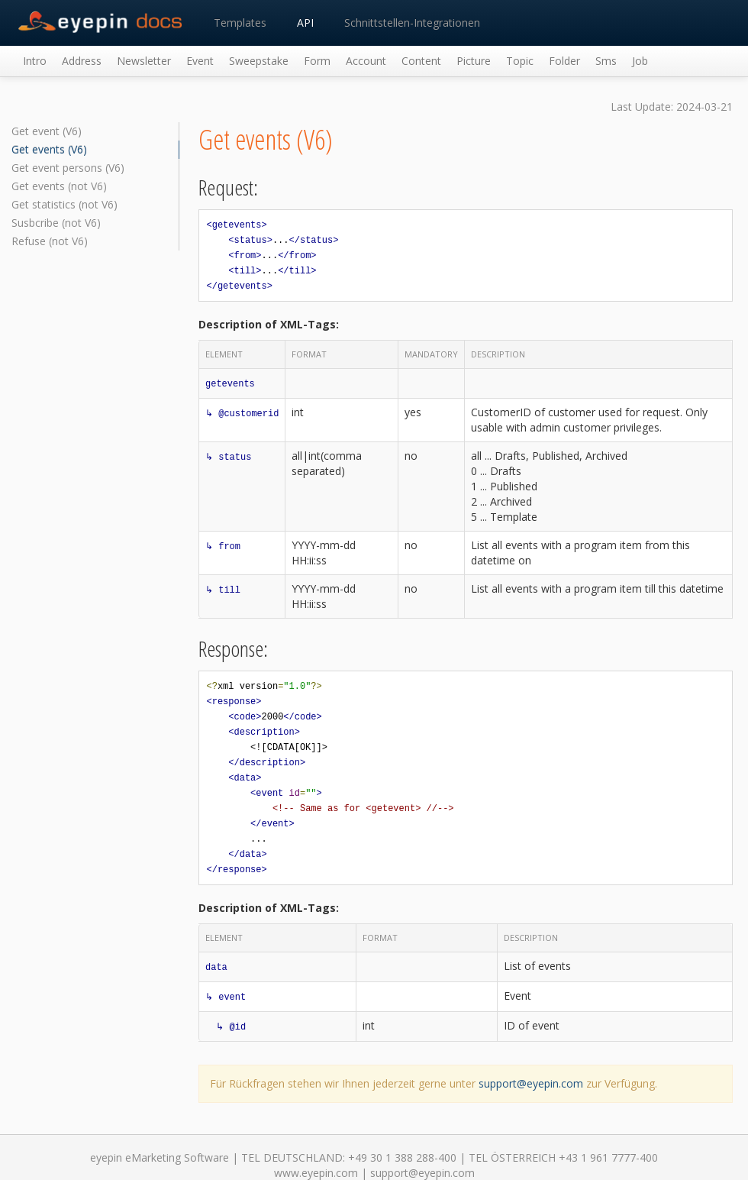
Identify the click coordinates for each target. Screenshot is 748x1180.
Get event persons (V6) (67, 167)
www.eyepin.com (316, 1172)
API (305, 22)
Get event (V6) (46, 131)
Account (366, 60)
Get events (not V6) (59, 186)
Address (82, 60)
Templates (240, 22)
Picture (473, 60)
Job (640, 60)
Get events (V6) (49, 149)
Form (317, 60)
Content (421, 60)
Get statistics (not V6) (64, 204)
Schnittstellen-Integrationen (412, 22)
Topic (520, 60)
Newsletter (144, 60)
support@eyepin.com (531, 1083)
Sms (606, 60)
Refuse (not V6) (49, 241)
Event (200, 60)
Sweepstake (259, 60)
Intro (35, 60)
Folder (564, 60)
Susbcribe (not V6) (56, 222)
